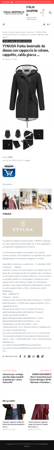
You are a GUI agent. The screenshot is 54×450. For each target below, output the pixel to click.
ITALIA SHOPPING (32, 10)
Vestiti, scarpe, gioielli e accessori (21, 32)
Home (5, 32)
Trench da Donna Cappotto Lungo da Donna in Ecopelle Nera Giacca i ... (38, 424)
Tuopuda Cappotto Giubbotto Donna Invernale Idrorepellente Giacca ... (14, 424)
